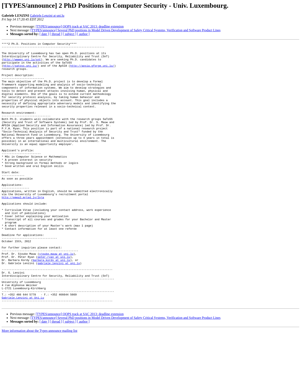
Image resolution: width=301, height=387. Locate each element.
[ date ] (44, 34)
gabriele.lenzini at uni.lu (59, 307)
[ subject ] (69, 34)
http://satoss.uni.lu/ (20, 71)
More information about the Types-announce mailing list (39, 383)
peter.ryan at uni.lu (54, 300)
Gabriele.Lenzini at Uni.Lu (23, 349)
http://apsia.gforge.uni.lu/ (92, 71)
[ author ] (83, 34)
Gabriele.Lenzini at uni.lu (47, 15)
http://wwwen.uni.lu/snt (22, 63)
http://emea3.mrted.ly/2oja (23, 228)
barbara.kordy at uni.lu (51, 304)
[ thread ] (56, 34)
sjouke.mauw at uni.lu (56, 296)
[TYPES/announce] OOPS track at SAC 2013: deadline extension (80, 26)
